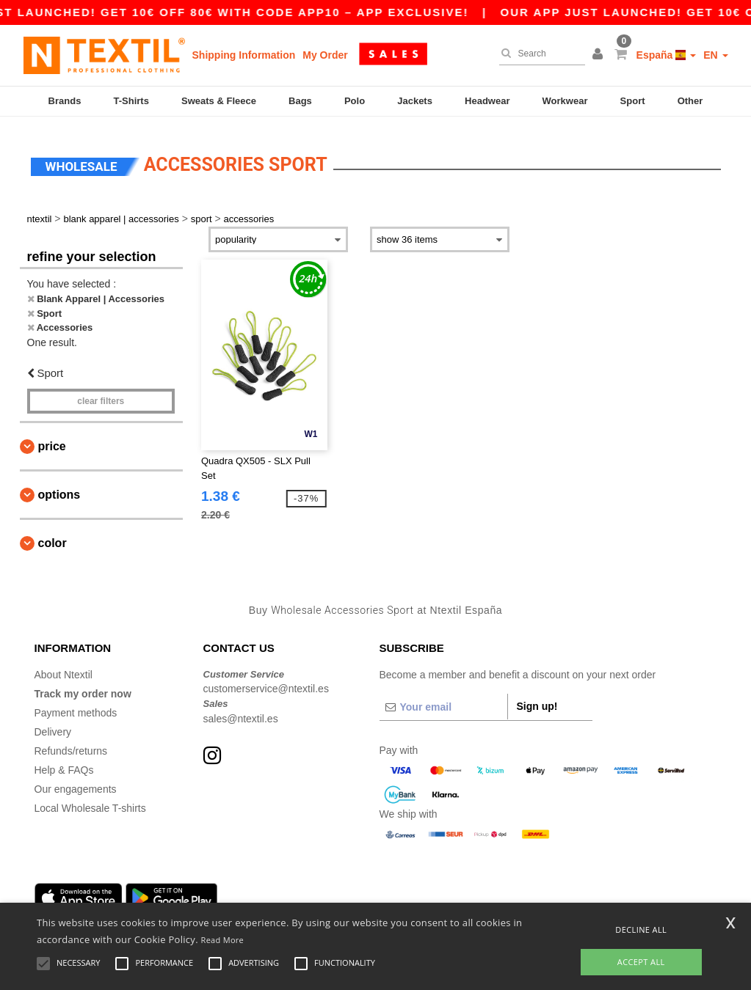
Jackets (414, 100)
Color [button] (52, 535)
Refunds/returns (71, 742)
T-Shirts (131, 100)
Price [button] (52, 438)
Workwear (565, 100)
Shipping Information (244, 55)
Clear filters (100, 393)
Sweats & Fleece (218, 100)
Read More (222, 939)
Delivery (53, 723)
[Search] (538, 54)
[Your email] (443, 698)
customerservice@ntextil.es (266, 680)
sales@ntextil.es (240, 710)
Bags (300, 100)
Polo (354, 100)
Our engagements (76, 780)
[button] (599, 55)
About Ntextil (63, 666)
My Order (324, 55)
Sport (632, 100)
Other (690, 100)
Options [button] (59, 486)
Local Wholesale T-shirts (90, 799)
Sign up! (537, 697)
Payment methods (76, 704)
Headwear (487, 100)
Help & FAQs (64, 761)
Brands (64, 100)
